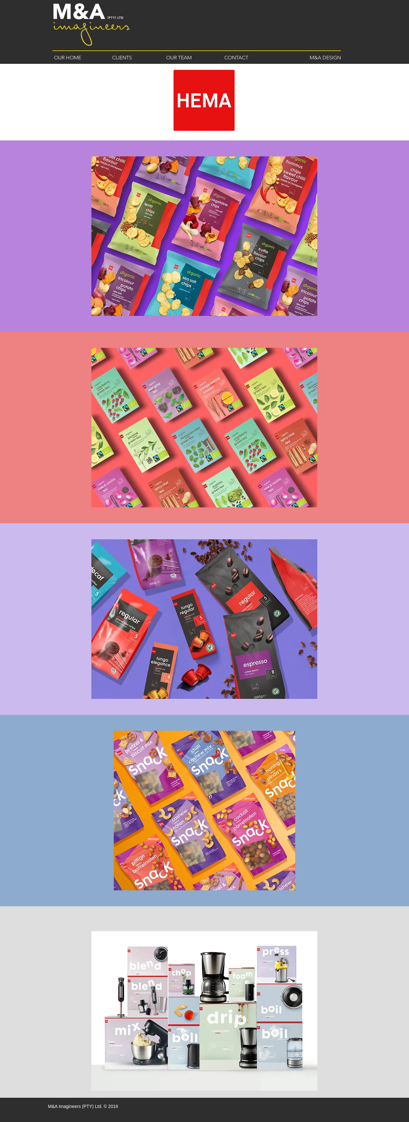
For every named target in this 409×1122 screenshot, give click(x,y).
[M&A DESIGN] (322, 57)
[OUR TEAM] (179, 57)
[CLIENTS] (122, 57)
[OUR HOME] (67, 57)
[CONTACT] (236, 57)
